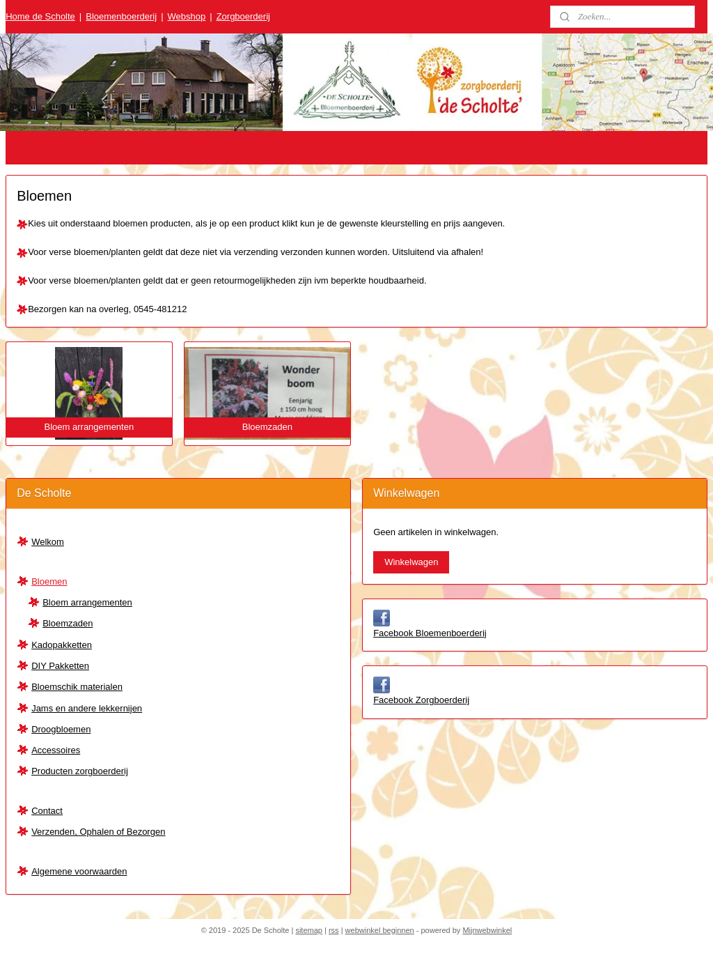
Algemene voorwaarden (79, 871)
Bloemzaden (67, 623)
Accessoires (55, 750)
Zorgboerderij (243, 16)
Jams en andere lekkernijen (86, 708)
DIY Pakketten (60, 666)
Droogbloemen (61, 729)
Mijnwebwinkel (487, 930)
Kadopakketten (61, 645)
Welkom (47, 542)
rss (334, 930)
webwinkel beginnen (379, 930)
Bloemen (49, 581)
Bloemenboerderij (121, 16)
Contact (47, 810)
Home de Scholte (40, 16)
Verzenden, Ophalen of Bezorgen (98, 831)
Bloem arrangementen (87, 602)
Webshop (187, 16)
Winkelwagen (411, 562)
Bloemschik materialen (77, 686)
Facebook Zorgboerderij (421, 700)
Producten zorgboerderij (79, 771)
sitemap (308, 930)
